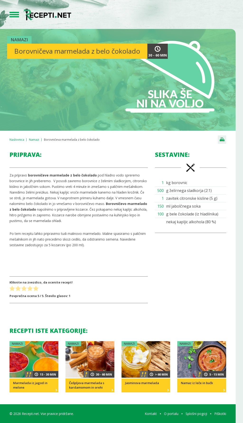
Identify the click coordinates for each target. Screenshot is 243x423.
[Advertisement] (190, 272)
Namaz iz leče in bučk (197, 383)
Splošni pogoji (196, 413)
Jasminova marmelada (142, 383)
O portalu (171, 413)
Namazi (19, 39)
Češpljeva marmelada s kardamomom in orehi (86, 385)
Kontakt (151, 413)
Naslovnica (16, 140)
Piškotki (220, 413)
